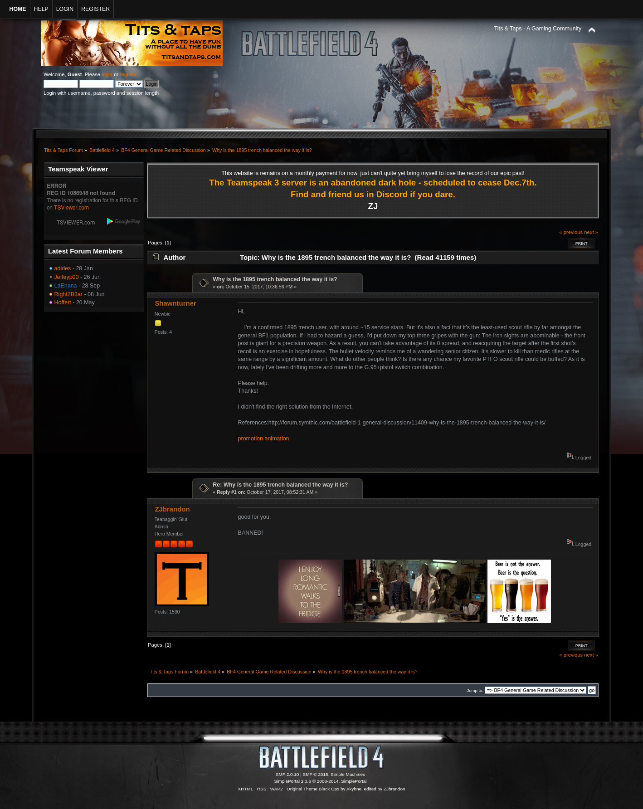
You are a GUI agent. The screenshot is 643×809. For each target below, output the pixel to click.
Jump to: (475, 690)
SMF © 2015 (315, 774)
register (128, 74)
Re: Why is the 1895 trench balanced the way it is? (280, 485)
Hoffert (62, 302)
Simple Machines (348, 774)
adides (62, 268)
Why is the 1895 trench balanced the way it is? (275, 279)
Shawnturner (175, 303)
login (107, 74)
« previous (571, 232)
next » (591, 232)
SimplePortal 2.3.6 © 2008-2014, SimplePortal (320, 781)
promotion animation (263, 438)
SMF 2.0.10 (287, 774)
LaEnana (65, 286)
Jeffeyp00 (66, 277)
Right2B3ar (68, 294)
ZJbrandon (172, 509)
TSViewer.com (71, 207)
